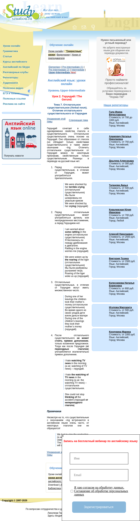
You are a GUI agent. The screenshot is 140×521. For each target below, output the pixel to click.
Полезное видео (13, 88)
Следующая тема (78, 120)
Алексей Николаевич (121, 234)
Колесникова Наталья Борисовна (121, 284)
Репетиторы (10, 77)
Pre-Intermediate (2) (59, 69)
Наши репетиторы (116, 105)
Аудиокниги (10, 82)
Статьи (7, 56)
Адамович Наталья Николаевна (120, 138)
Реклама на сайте (14, 103)
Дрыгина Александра (121, 160)
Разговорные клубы (15, 72)
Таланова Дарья (118, 185)
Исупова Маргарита (120, 307)
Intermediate (77, 69)
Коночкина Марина (120, 331)
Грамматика (10, 51)
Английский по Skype (16, 66)
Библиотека (54, 488)
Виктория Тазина (119, 258)
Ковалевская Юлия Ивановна (120, 211)
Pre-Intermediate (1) (72, 67)
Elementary (54, 67)
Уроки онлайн (11, 45)
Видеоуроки (63, 54)
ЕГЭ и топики (11, 93)
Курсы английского (15, 61)
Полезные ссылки (14, 98)
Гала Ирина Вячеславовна (117, 113)
